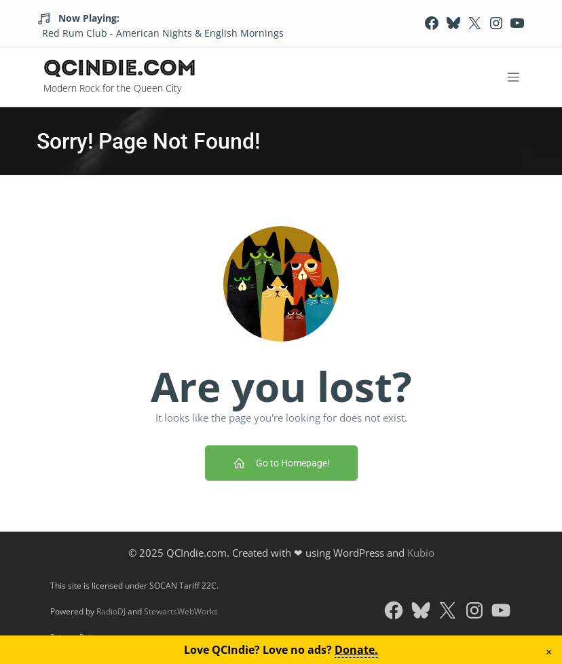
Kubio (420, 552)
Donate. (356, 649)
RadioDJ (111, 611)
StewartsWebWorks (181, 611)
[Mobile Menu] (513, 76)
